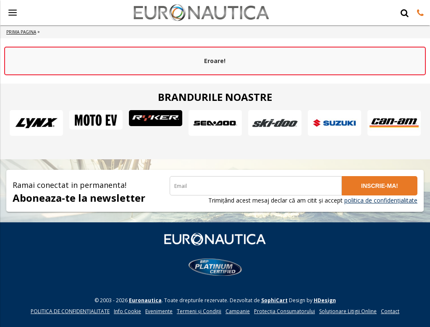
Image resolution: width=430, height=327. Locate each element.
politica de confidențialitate (380, 200)
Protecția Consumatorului (284, 311)
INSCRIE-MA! (379, 185)
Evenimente (159, 311)
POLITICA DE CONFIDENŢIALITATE (70, 311)
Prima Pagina (21, 32)
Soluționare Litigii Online (348, 311)
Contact (390, 311)
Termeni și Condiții (199, 311)
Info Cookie (127, 311)
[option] (36, 122)
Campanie (237, 311)
